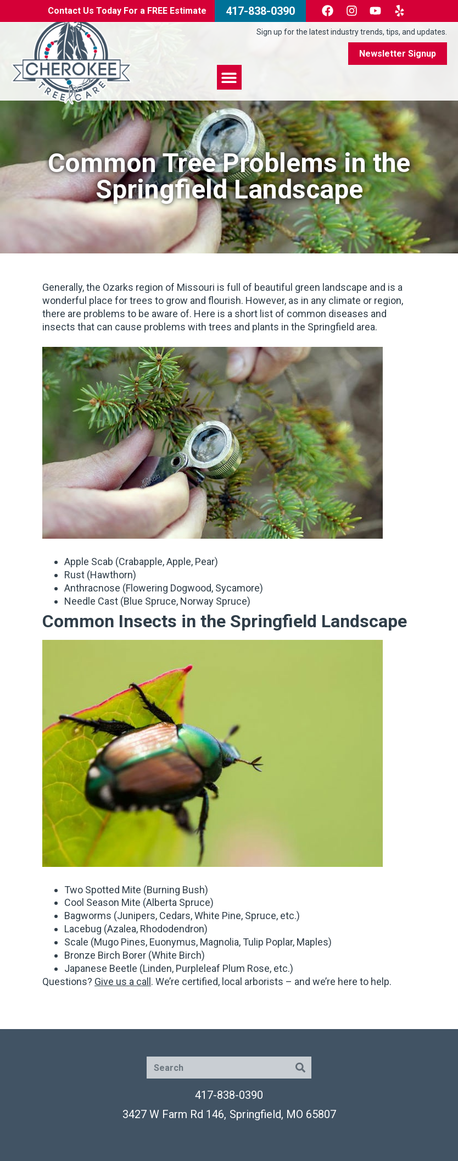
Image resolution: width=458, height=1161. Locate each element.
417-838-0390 (229, 1095)
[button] (229, 77)
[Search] (300, 1068)
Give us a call (122, 981)
